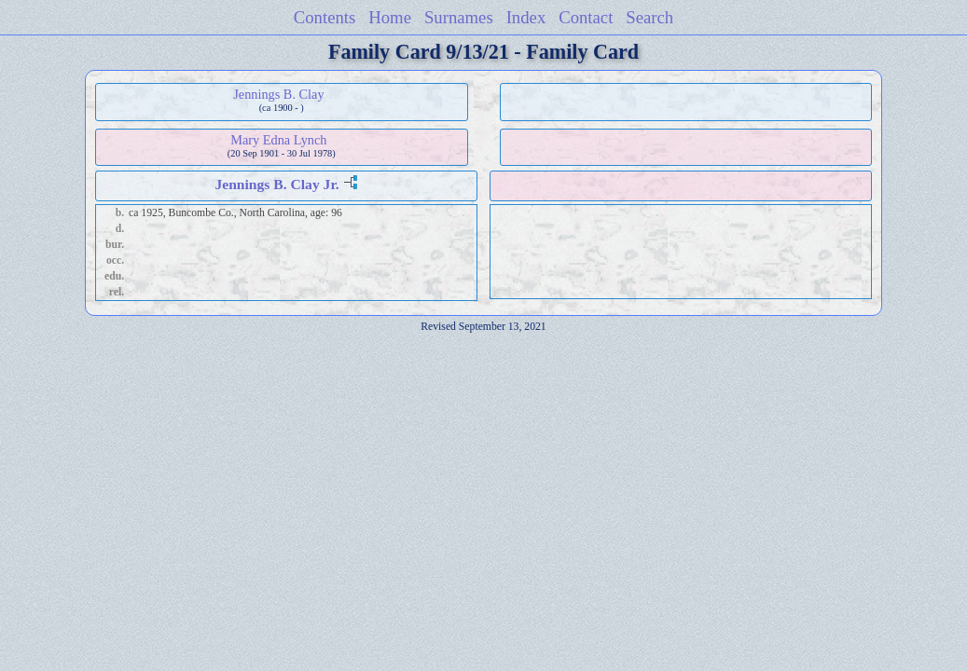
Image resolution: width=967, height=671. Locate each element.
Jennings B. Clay (278, 94)
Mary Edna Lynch (278, 139)
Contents (325, 17)
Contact (586, 17)
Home (389, 17)
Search (649, 17)
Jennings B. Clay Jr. (276, 184)
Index (526, 17)
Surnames (458, 17)
